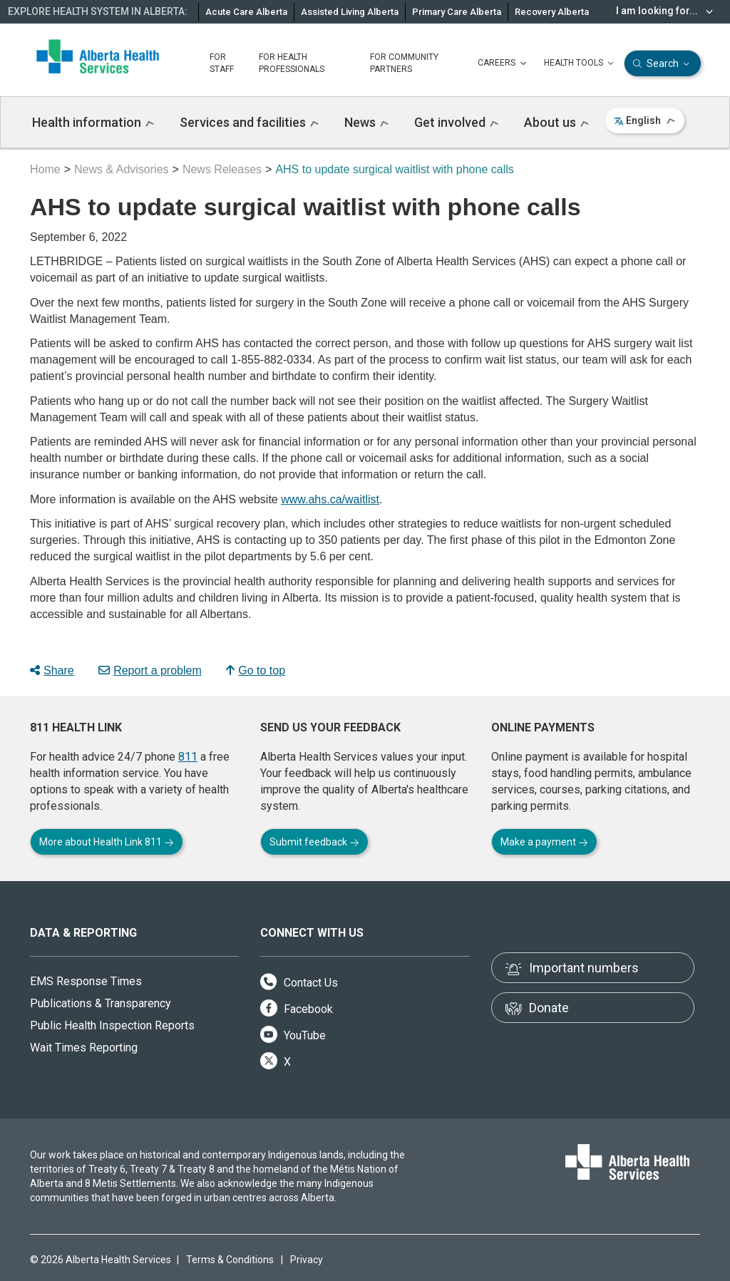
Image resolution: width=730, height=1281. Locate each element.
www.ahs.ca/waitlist (330, 499)
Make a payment (544, 842)
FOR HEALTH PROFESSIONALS (291, 63)
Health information (93, 122)
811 (187, 756)
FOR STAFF (222, 63)
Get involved (456, 122)
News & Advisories (121, 169)
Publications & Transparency (100, 1003)
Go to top (255, 670)
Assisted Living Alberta (350, 11)
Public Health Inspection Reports (112, 1025)
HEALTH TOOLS (580, 63)
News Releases (222, 169)
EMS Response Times (86, 981)
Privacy (306, 1259)
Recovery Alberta (552, 11)
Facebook (296, 1009)
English (645, 120)
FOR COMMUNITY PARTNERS (404, 63)
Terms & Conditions (230, 1259)
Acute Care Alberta (246, 11)
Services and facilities (249, 122)
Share (52, 670)
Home (45, 169)
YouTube (293, 1035)
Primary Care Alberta (456, 11)
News (366, 122)
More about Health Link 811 (106, 842)
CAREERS (504, 63)
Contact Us (299, 982)
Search (662, 64)
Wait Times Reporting (84, 1047)
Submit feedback (314, 842)
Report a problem (150, 670)
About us (556, 122)
